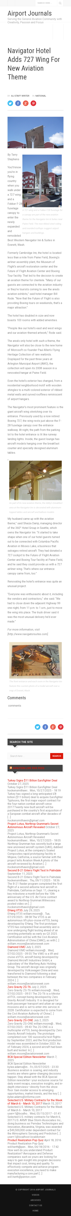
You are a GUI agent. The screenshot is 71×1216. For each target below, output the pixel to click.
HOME (35, 1210)
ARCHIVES (35, 1200)
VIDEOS (35, 1195)
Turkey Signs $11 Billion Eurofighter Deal (32, 780)
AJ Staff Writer (20, 95)
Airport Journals (30, 13)
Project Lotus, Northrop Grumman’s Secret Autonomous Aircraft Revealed (33, 825)
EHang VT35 (15, 910)
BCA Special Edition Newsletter (27, 1057)
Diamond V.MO (16, 947)
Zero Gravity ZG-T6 (19, 987)
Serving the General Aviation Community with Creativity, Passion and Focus (35, 20)
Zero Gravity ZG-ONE (20, 1020)
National (41, 95)
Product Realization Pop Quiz (26, 1140)
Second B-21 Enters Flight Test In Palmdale (34, 870)
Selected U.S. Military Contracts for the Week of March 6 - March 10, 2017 (35, 1102)
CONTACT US (35, 1205)
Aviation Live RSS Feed (28, 768)
